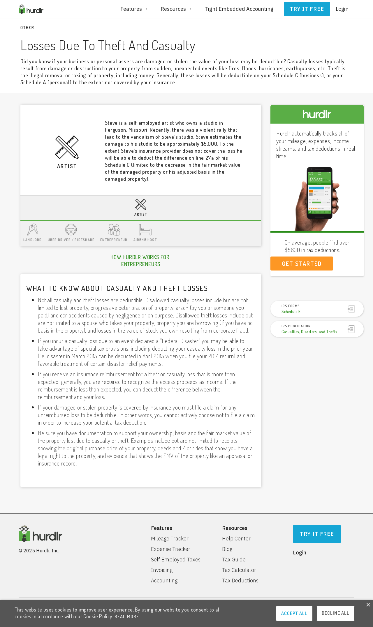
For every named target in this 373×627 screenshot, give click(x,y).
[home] (31, 9)
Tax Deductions (240, 581)
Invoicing (162, 570)
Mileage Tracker (170, 539)
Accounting (164, 581)
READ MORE (127, 616)
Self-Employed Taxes (175, 560)
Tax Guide (234, 560)
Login (342, 9)
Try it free (307, 9)
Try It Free (317, 534)
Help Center (236, 539)
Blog (227, 549)
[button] (135, 9)
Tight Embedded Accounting (239, 9)
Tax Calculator (239, 570)
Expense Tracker (170, 549)
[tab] (140, 208)
